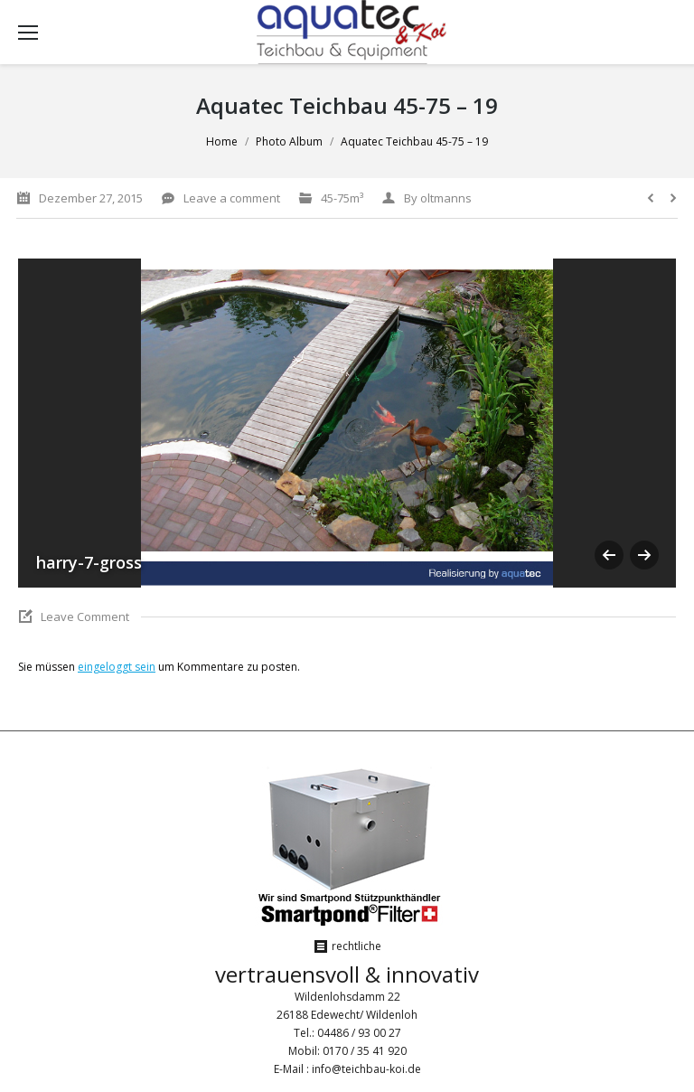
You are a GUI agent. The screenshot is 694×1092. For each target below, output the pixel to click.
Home (222, 141)
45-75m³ (342, 198)
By (438, 198)
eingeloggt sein (116, 666)
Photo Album (289, 141)
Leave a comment (231, 198)
